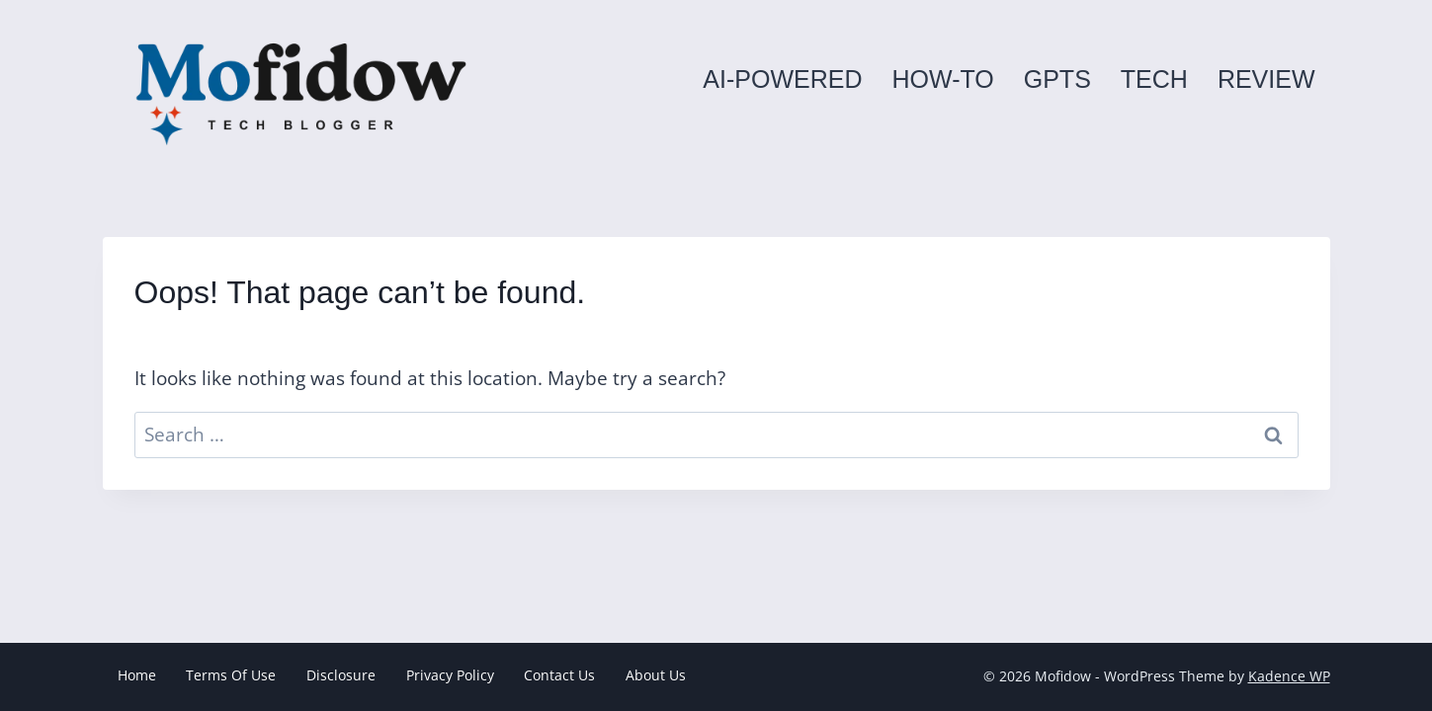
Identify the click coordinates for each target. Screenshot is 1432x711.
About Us (656, 675)
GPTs (1057, 79)
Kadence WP (1289, 676)
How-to (942, 79)
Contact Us (559, 675)
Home (137, 675)
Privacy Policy (450, 675)
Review (1266, 79)
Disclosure (341, 675)
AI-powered (782, 79)
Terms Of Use (231, 675)
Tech (1154, 79)
